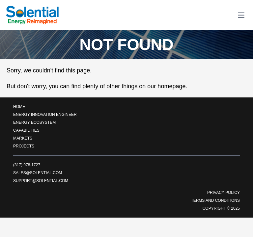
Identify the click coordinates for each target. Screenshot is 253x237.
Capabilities (26, 130)
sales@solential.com (37, 173)
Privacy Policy (223, 192)
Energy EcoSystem (34, 122)
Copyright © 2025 (221, 208)
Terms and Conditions (215, 200)
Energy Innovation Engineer (45, 114)
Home (19, 106)
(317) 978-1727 (26, 165)
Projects (23, 146)
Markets (22, 138)
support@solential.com (40, 180)
